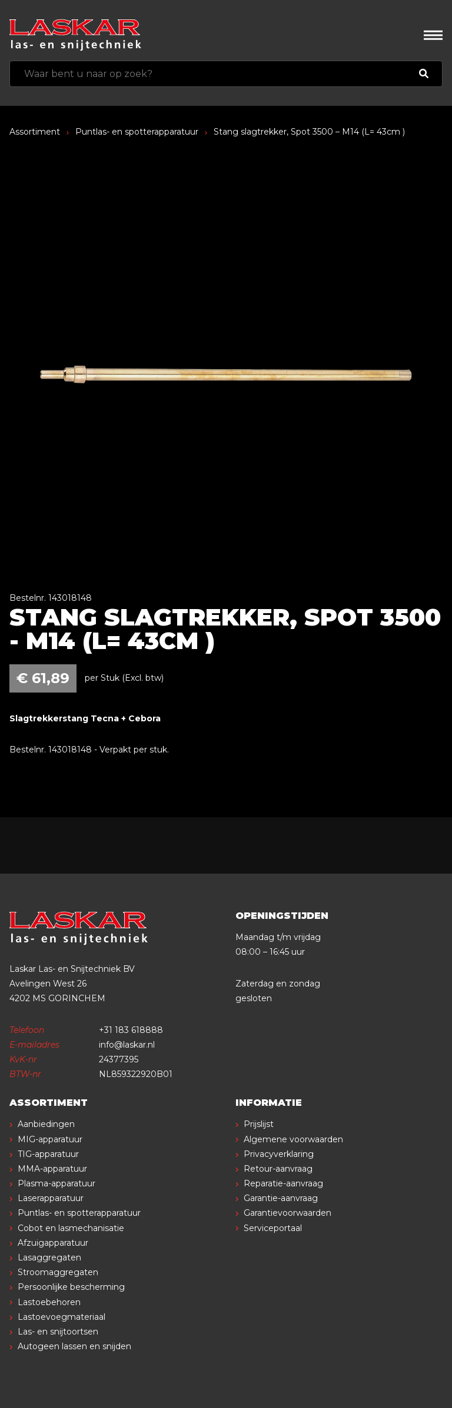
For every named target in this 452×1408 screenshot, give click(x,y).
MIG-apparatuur (50, 1139)
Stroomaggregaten (58, 1272)
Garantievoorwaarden (287, 1213)
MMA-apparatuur (52, 1168)
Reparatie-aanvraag (283, 1183)
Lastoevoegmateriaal (61, 1317)
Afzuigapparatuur (53, 1243)
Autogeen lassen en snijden (74, 1346)
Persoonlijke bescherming (71, 1287)
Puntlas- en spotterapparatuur (136, 131)
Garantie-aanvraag (281, 1198)
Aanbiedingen (46, 1124)
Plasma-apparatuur (56, 1183)
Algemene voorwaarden (293, 1139)
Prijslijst (259, 1124)
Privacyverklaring (279, 1154)
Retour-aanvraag (278, 1168)
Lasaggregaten (49, 1257)
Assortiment (34, 131)
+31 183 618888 (131, 1030)
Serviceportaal (273, 1228)
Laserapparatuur (51, 1198)
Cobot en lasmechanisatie (71, 1228)
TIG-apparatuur (48, 1154)
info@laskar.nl (127, 1044)
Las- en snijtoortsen (58, 1331)
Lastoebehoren (49, 1302)
